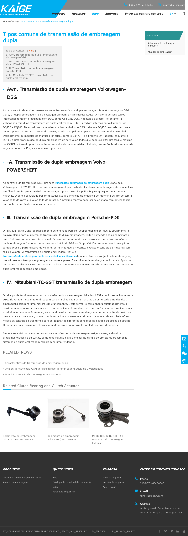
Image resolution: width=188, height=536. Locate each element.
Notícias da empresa (113, 482)
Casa (8, 21)
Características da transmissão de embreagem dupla (35, 363)
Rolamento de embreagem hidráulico (161, 44)
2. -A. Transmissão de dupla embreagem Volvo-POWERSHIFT (30, 62)
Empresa (111, 13)
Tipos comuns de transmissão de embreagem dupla (46, 21)
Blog (95, 13)
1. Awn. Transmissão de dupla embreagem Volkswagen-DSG (31, 56)
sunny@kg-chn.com (171, 4)
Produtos (58, 13)
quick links (63, 469)
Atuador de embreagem (160, 52)
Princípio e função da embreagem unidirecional (32, 374)
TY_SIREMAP (99, 531)
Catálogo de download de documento (72, 482)
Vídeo (55, 487)
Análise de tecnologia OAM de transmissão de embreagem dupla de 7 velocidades (53, 368)
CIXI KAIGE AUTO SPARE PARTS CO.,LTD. (43, 531)
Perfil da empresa (112, 477)
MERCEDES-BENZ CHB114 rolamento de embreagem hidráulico (108, 439)
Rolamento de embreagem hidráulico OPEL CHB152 (63, 438)
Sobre (109, 487)
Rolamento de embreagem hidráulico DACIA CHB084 (19, 438)
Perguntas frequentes (64, 491)
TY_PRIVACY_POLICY (123, 531)
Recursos (78, 13)
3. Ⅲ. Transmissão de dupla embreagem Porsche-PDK (30, 69)
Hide (31, 50)
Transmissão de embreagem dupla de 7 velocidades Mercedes (40, 256)
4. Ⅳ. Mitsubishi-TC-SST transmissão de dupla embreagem (29, 76)
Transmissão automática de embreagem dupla (81, 183)
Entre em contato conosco (144, 13)
